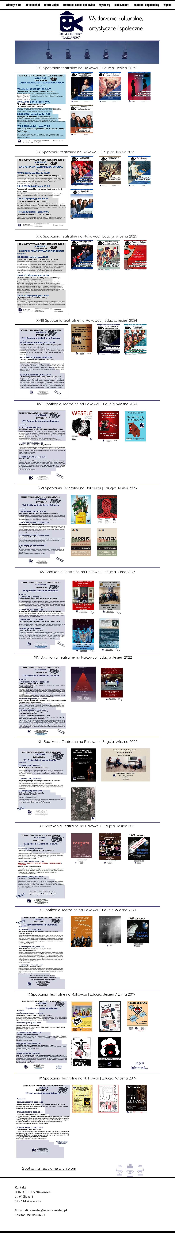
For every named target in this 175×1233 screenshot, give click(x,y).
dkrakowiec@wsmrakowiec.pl (46, 1210)
